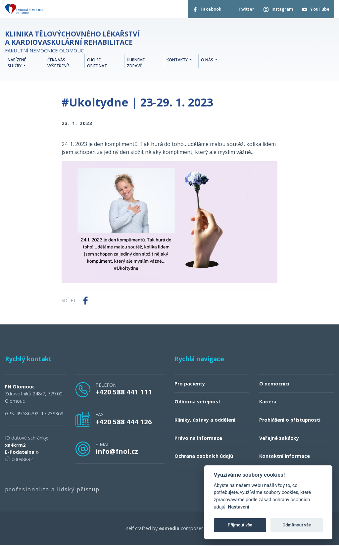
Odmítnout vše (296, 524)
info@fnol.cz (116, 452)
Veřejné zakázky (279, 439)
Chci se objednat (97, 63)
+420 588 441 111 (123, 392)
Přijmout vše (240, 524)
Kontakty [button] (178, 60)
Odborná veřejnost (197, 402)
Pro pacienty (189, 384)
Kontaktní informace (284, 456)
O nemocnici (274, 384)
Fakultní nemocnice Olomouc (74, 43)
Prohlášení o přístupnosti (289, 420)
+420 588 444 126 (123, 422)
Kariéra (267, 402)
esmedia (169, 529)
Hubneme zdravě (136, 63)
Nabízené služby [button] (17, 63)
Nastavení (238, 507)
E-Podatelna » (22, 453)
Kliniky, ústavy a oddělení (204, 420)
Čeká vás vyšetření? (58, 63)
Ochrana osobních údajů (203, 456)
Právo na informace (198, 439)
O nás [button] (207, 60)
